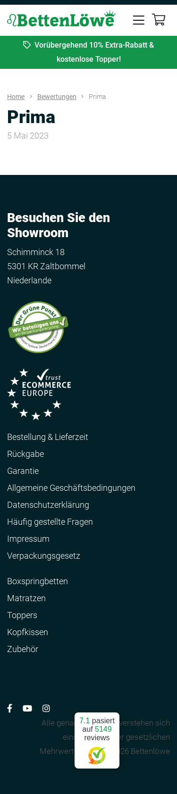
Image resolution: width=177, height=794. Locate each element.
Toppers (22, 615)
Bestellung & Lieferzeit (47, 437)
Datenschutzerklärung (48, 505)
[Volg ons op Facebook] (9, 708)
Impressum (28, 539)
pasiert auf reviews (97, 737)
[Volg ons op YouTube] (27, 708)
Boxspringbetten (37, 581)
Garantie (23, 471)
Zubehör (22, 649)
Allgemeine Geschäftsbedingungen (71, 488)
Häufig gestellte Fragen (50, 522)
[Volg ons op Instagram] (46, 708)
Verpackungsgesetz (43, 556)
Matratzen (26, 598)
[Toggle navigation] (138, 19)
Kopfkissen (27, 632)
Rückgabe (25, 454)
